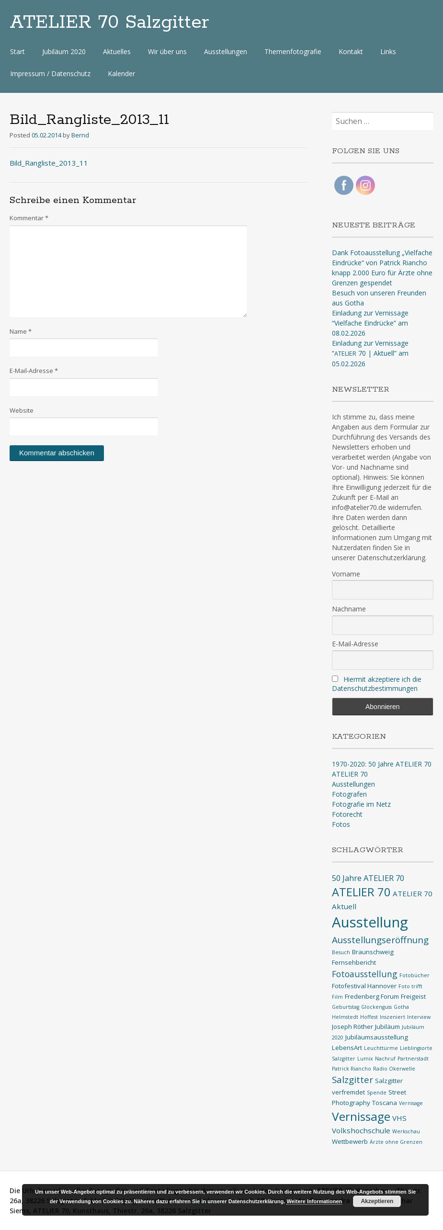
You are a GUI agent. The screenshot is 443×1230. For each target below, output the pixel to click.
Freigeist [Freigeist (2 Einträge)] (413, 996)
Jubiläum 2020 (64, 51)
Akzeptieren (377, 1201)
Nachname (349, 608)
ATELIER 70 (350, 774)
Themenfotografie (292, 51)
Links (388, 51)
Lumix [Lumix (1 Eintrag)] (365, 1058)
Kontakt (351, 51)
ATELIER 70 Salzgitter (109, 22)
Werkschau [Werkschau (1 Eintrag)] (406, 1131)
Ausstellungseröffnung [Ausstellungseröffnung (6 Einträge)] (380, 940)
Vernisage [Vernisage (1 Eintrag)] (411, 1103)
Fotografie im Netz (361, 804)
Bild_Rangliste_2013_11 (49, 163)
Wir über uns (167, 51)
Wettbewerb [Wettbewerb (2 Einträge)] (350, 1141)
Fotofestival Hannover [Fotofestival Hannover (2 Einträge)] (364, 986)
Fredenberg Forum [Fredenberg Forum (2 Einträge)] (372, 996)
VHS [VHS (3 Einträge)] (399, 1118)
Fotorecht (347, 814)
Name (21, 331)
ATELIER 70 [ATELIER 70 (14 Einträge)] (361, 892)
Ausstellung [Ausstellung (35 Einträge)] (370, 922)
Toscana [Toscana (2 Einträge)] (384, 1102)
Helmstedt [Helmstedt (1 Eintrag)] (345, 1017)
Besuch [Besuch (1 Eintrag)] (341, 952)
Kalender (121, 73)
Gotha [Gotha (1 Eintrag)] (401, 1007)
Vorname (346, 573)
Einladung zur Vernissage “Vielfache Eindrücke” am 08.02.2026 (370, 323)
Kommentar (29, 218)
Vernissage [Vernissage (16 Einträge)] (361, 1116)
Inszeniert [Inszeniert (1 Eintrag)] (392, 1017)
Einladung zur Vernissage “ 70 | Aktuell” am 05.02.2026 (370, 353)
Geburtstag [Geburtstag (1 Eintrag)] (345, 1007)
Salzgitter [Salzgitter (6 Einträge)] (352, 1079)
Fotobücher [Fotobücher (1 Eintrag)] (414, 975)
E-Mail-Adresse (34, 370)
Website (22, 410)
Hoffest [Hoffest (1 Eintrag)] (369, 1017)
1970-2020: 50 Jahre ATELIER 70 (382, 763)
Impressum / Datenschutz (50, 73)
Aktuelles (117, 51)
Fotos (341, 824)
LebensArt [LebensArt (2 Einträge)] (347, 1047)
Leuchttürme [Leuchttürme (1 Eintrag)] (381, 1048)
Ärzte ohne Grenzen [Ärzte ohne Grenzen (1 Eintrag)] (396, 1142)
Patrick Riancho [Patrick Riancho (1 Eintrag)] (351, 1068)
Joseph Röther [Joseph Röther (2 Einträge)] (352, 1026)
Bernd (80, 135)
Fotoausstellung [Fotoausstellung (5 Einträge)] (365, 974)
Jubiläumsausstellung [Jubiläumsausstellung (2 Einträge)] (376, 1037)
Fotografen (349, 794)
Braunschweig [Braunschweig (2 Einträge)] (373, 952)
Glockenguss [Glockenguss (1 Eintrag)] (376, 1007)
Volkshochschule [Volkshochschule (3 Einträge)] (361, 1130)
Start (17, 51)
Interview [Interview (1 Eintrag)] (419, 1017)
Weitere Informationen (314, 1201)
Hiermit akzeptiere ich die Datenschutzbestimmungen (376, 684)
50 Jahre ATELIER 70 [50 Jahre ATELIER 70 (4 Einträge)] (368, 877)
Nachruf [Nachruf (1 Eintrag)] (385, 1058)
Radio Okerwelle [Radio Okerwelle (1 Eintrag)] (394, 1068)
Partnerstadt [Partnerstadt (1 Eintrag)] (413, 1058)
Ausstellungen (225, 51)
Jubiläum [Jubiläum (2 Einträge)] (387, 1026)
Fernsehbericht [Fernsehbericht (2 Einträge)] (354, 962)
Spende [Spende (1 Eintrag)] (376, 1092)
